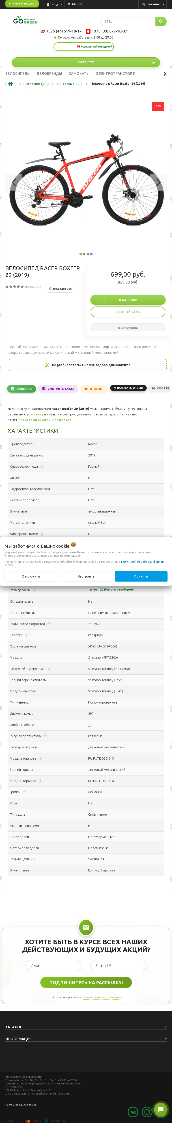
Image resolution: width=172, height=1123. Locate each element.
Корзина (153, 4)
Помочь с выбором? (117, 589)
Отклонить (31, 576)
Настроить (86, 576)
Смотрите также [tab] (61, 388)
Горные (68, 84)
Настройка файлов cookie (21, 1104)
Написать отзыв (130, 388)
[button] (13, 180)
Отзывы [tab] (96, 388)
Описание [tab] (24, 388)
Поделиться (60, 289)
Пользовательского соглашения (101, 997)
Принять (141, 576)
